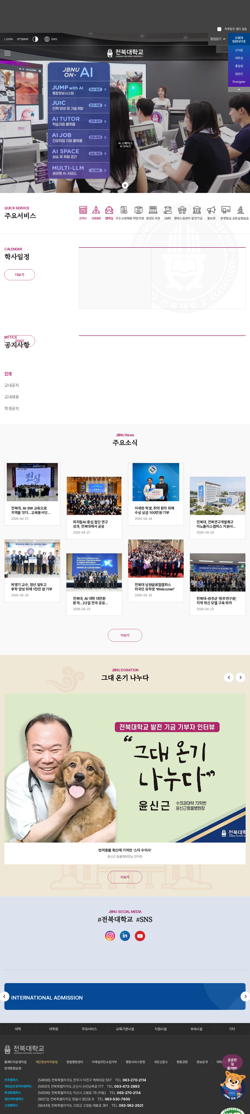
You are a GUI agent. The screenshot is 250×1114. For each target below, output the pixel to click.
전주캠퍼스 (12, 1086)
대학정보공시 (13, 1074)
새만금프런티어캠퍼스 (19, 1092)
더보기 (19, 275)
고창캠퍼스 (12, 1111)
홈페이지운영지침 (16, 1067)
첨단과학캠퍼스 (14, 1105)
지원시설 (161, 1033)
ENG (51, 39)
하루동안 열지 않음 (236, 29)
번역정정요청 (40, 1074)
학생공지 (11, 409)
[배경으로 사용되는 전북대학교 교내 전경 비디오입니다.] (125, 113)
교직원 (239, 50)
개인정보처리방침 (49, 1067)
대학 (17, 1033)
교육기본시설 (125, 1033)
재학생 (239, 58)
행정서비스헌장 (143, 1067)
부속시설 (196, 1033)
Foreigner (239, 82)
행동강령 (192, 1067)
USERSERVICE (239, 39)
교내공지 (11, 385)
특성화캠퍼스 (13, 1098)
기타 (232, 1033)
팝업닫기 (215, 39)
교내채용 (11, 397)
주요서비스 (89, 1033)
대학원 (53, 1033)
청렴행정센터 (79, 1067)
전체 (8, 373)
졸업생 (239, 66)
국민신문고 (169, 1067)
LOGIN (8, 39)
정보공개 (213, 1067)
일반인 (239, 74)
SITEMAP (22, 39)
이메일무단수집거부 (110, 1067)
